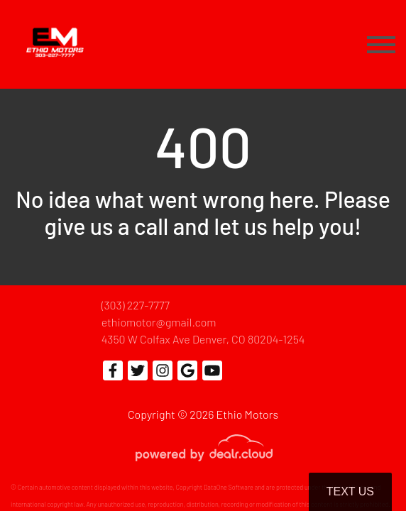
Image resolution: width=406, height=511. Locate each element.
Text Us (350, 491)
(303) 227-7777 (136, 305)
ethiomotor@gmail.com (159, 322)
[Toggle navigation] (381, 44)
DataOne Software (228, 487)
